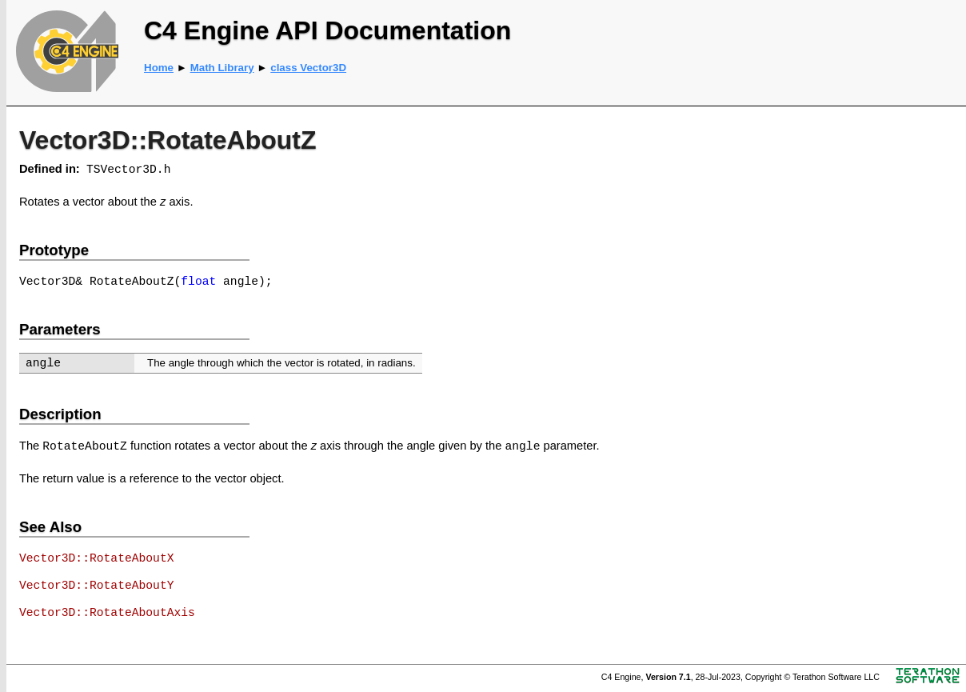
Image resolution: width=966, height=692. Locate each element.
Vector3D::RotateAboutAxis (107, 612)
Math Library (222, 68)
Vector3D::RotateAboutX (96, 558)
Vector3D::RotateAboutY (96, 585)
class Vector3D (308, 68)
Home (159, 68)
